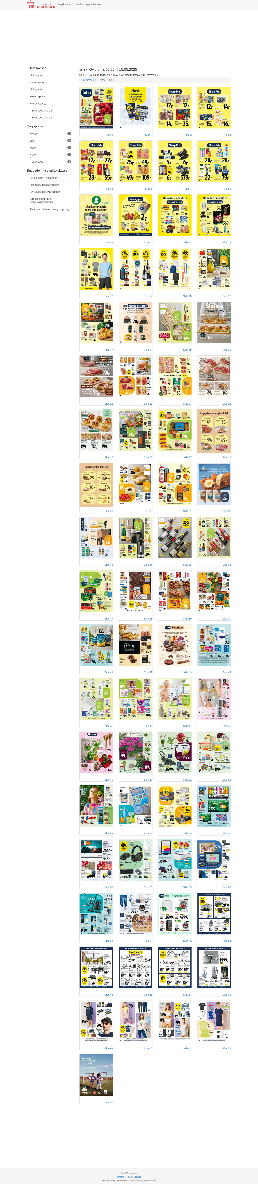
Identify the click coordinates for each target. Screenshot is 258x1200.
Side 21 (108, 408)
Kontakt (128, 1193)
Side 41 (108, 681)
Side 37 (108, 627)
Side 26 (148, 463)
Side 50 (148, 790)
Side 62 (148, 954)
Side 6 (148, 190)
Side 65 (108, 1009)
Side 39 (187, 627)
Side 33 (108, 572)
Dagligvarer (64, 4)
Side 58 (148, 899)
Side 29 (108, 517)
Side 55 (187, 845)
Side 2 (148, 135)
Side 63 (187, 954)
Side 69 (108, 1063)
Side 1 (109, 135)
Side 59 (187, 899)
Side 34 (148, 572)
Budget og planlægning (89, 4)
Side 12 (227, 245)
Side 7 (188, 190)
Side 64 (227, 954)
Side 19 (187, 354)
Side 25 (108, 463)
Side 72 (227, 1063)
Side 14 (148, 299)
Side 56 (227, 845)
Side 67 (187, 1009)
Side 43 (187, 681)
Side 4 (227, 135)
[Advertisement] (129, 38)
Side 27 (187, 463)
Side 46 (148, 736)
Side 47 (187, 736)
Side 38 (148, 627)
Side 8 (227, 190)
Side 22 (148, 408)
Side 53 (108, 845)
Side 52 (227, 790)
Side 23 (187, 408)
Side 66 (148, 1009)
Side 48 (227, 736)
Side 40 (227, 627)
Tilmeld (120, 1193)
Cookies (137, 1193)
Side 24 (227, 408)
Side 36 (227, 572)
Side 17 (108, 354)
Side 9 (109, 245)
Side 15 (187, 299)
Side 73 (108, 1118)
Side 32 (227, 517)
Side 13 (108, 299)
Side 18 (148, 354)
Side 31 (187, 517)
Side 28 (227, 463)
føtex (102, 80)
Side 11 (187, 245)
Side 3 (188, 135)
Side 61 (108, 954)
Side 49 (108, 790)
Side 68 (227, 1009)
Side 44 (227, 681)
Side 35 (187, 572)
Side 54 (148, 845)
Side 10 (148, 245)
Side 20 (227, 354)
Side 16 (227, 299)
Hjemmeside (89, 80)
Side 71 (187, 1063)
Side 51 (187, 790)
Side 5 (109, 190)
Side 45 (108, 736)
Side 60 (227, 899)
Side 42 (148, 681)
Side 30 (148, 517)
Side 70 (148, 1063)
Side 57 (108, 899)
